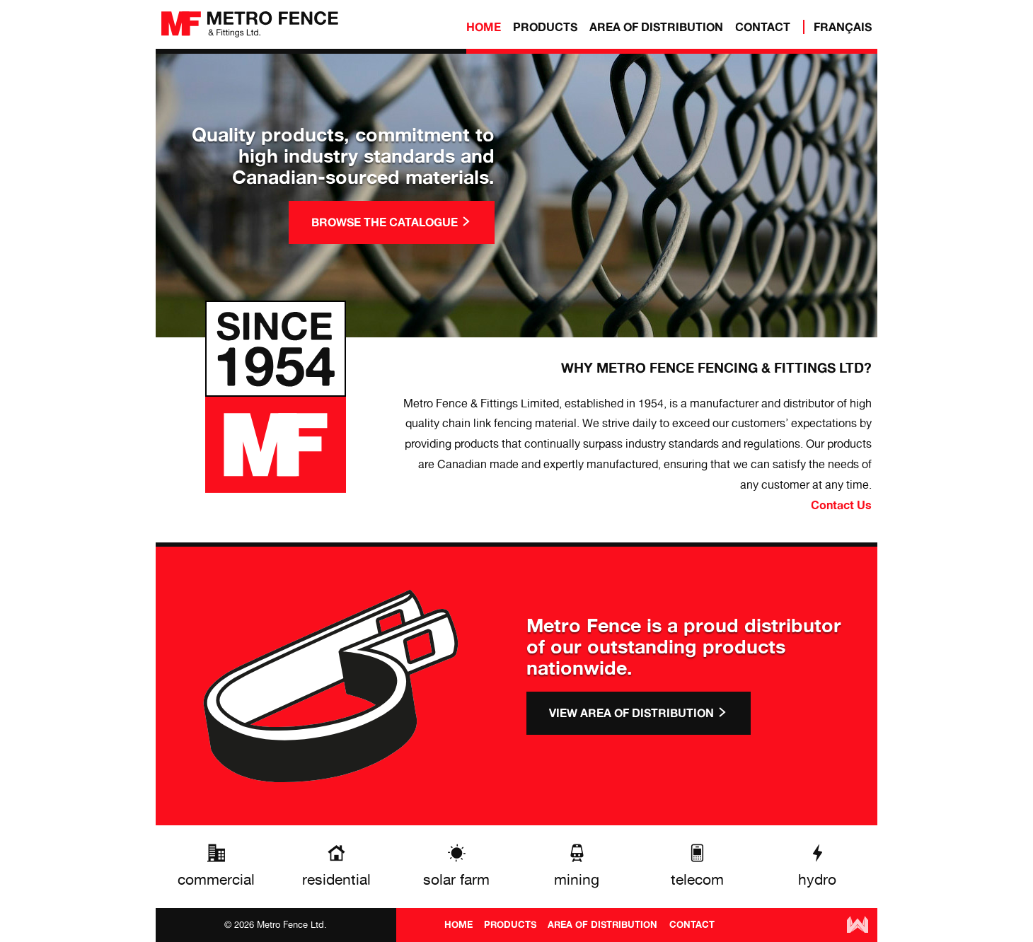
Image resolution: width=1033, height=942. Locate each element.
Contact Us (841, 505)
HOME (483, 27)
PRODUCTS (545, 27)
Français (843, 27)
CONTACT (762, 27)
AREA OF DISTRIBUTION (656, 27)
